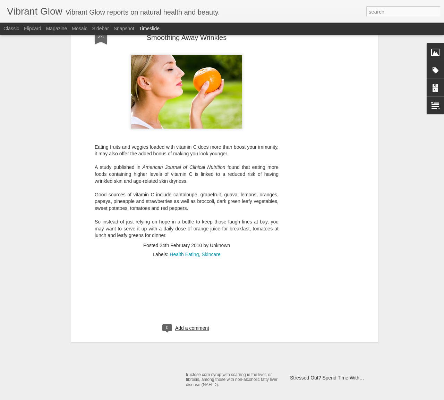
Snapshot (124, 28)
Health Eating (184, 170)
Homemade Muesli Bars (219, 306)
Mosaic (79, 28)
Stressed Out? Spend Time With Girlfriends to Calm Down (352, 378)
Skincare (211, 170)
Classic (11, 28)
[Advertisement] (187, 215)
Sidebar (100, 28)
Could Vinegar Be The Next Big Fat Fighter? (337, 365)
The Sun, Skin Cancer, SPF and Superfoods (152, 330)
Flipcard (32, 28)
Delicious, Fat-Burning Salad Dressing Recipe (339, 341)
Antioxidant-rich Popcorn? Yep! (323, 329)
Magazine (56, 28)
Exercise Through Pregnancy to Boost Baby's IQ (342, 317)
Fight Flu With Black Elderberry (323, 305)
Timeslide (149, 28)
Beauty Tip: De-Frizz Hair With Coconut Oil (336, 353)
